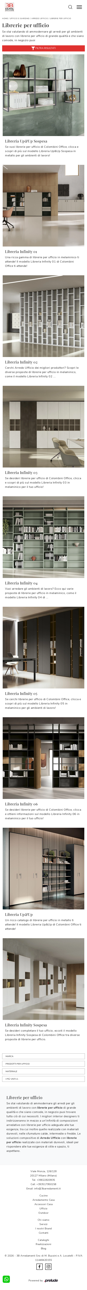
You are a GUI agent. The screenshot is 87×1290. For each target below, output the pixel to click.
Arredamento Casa (43, 1200)
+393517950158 (46, 1184)
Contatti (43, 1233)
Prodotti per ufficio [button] (18, 1063)
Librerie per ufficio (60, 18)
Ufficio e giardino (20, 18)
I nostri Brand (43, 1228)
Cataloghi (43, 1240)
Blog (43, 1248)
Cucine (43, 1195)
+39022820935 (46, 1180)
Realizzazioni (43, 1244)
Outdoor (43, 1213)
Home (5, 18)
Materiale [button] (11, 1071)
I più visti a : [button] (12, 1078)
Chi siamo (44, 1220)
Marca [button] (9, 1056)
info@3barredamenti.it (47, 1188)
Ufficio (43, 1208)
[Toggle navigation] (79, 7)
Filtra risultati (43, 48)
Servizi (43, 1224)
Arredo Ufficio (39, 18)
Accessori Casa (43, 1204)
